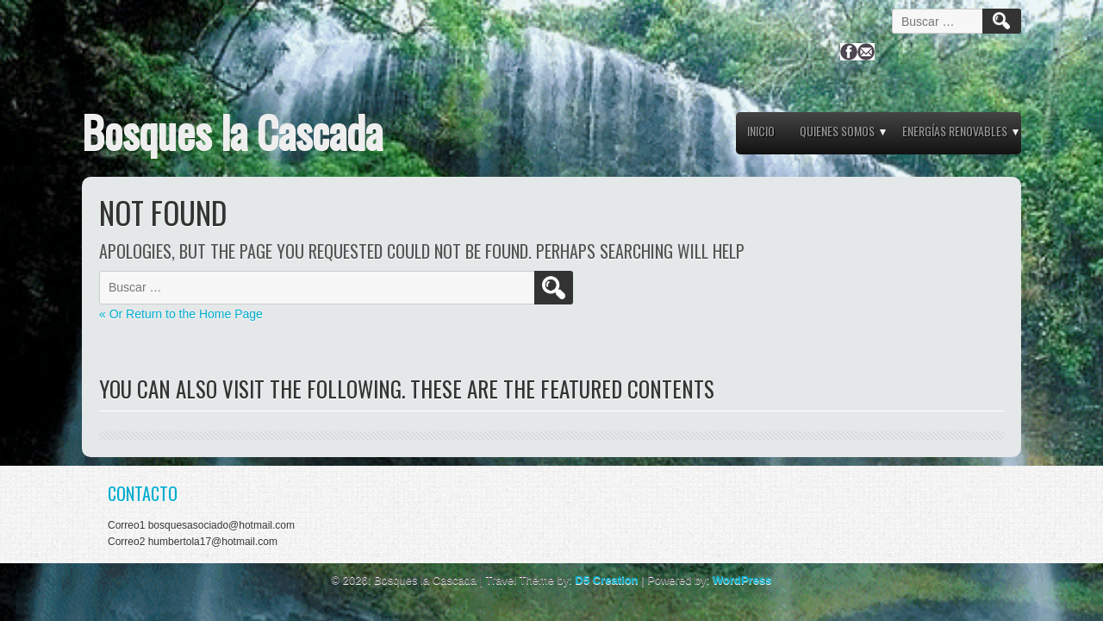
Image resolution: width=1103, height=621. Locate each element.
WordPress (742, 580)
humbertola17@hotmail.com (212, 542)
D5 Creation (607, 580)
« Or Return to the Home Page (181, 314)
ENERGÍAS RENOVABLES (954, 131)
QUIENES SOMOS (837, 131)
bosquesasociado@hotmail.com (221, 525)
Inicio (761, 131)
